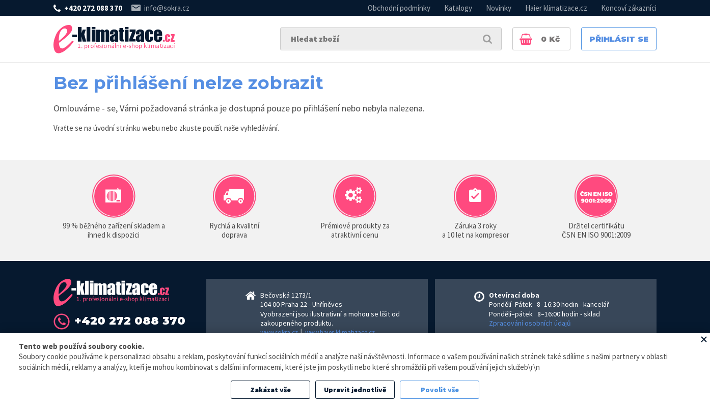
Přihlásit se (618, 39)
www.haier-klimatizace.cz (340, 332)
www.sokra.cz (279, 332)
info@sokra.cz (166, 8)
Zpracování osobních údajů (530, 323)
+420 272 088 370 (93, 8)
